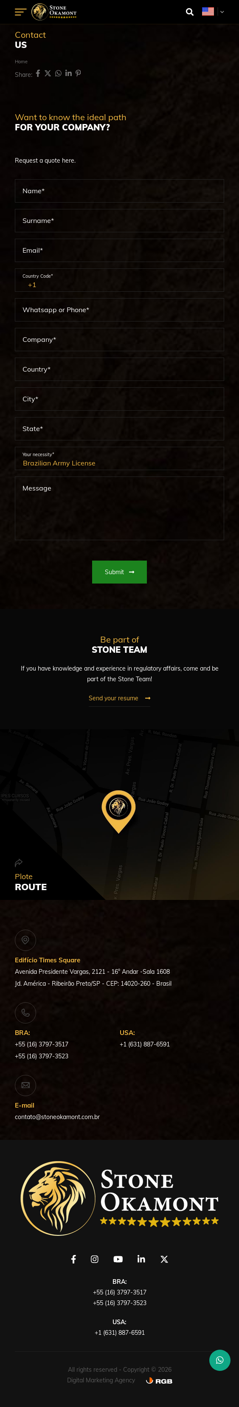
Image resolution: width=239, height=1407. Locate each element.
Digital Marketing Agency (101, 1380)
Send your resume (119, 698)
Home (21, 62)
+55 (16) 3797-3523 (41, 1056)
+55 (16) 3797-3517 (41, 1044)
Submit (119, 572)
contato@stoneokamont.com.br (57, 1117)
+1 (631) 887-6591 (145, 1044)
